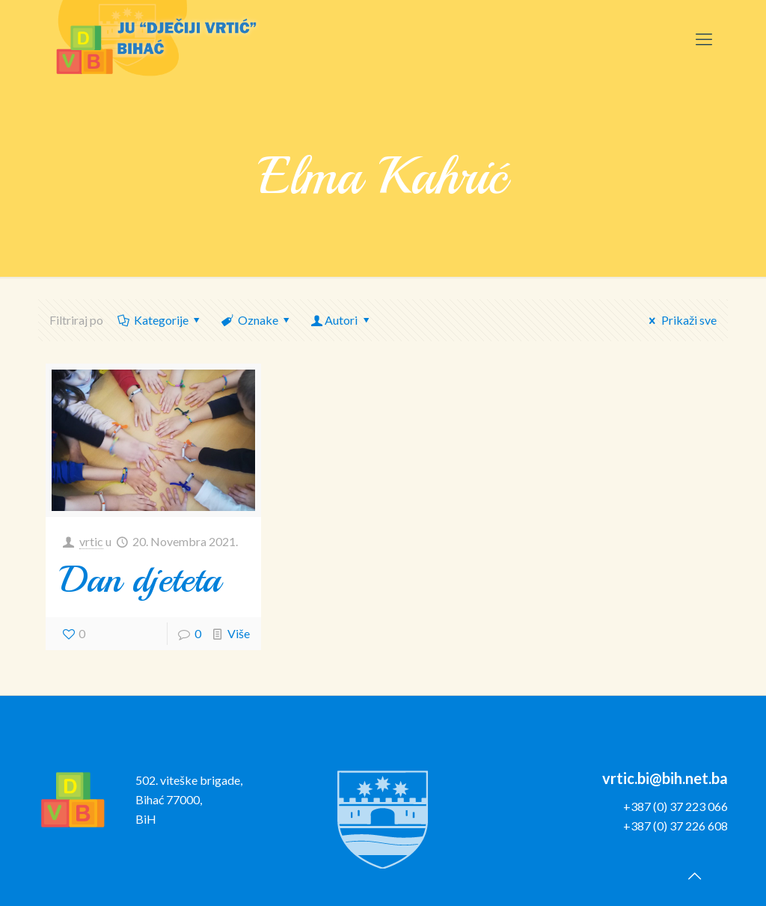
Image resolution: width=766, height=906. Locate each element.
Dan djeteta (141, 579)
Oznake (256, 320)
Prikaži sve (680, 320)
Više (238, 633)
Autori (341, 320)
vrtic (91, 541)
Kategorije (159, 320)
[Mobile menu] (704, 39)
